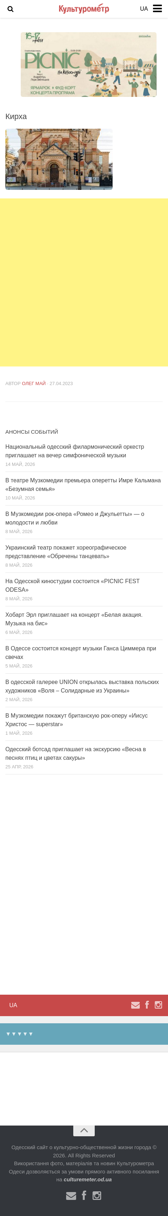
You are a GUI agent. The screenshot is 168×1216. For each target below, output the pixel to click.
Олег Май (34, 383)
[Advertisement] (84, 282)
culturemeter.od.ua (88, 1179)
